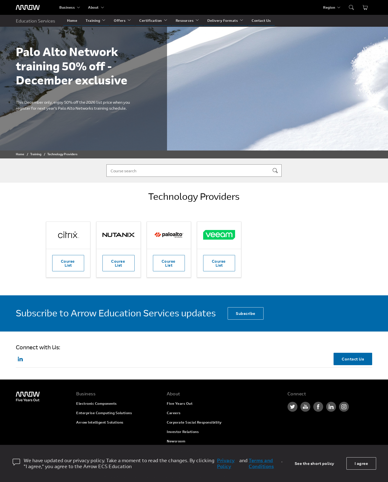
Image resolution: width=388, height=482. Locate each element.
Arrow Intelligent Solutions (99, 422)
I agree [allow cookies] (361, 463)
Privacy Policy (226, 463)
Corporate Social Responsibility (194, 422)
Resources (185, 20)
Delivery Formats (222, 20)
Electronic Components (96, 403)
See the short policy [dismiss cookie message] (314, 463)
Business (67, 7)
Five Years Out (180, 403)
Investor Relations (183, 431)
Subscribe (245, 313)
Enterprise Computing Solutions (104, 412)
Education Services (35, 21)
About (93, 7)
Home (72, 20)
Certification (150, 20)
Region (329, 7)
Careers (174, 412)
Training (93, 20)
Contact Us (261, 20)
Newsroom (176, 441)
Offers (119, 20)
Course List (68, 263)
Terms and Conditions (261, 463)
